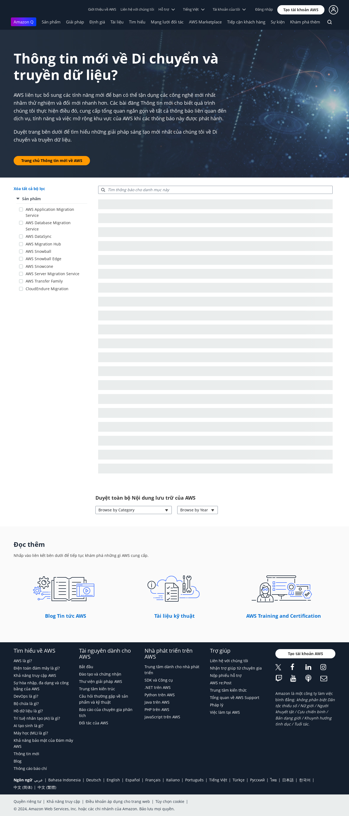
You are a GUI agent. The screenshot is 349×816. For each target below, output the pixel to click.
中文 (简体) (23, 787)
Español (132, 779)
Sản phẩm (51, 22)
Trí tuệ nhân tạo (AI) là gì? (37, 718)
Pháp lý (216, 704)
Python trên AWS (160, 694)
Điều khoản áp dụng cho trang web (118, 801)
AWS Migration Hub (43, 244)
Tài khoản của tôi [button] (229, 9)
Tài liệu (117, 22)
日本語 (288, 779)
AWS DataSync (39, 236)
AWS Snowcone (39, 266)
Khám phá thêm (305, 22)
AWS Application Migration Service (50, 212)
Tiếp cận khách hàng (246, 22)
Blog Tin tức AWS (65, 616)
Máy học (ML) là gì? (31, 733)
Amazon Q (24, 22)
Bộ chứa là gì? (26, 703)
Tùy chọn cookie (169, 801)
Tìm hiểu (137, 22)
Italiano (173, 779)
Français (153, 779)
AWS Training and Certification (283, 616)
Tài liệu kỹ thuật (174, 616)
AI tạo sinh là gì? (28, 725)
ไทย (273, 779)
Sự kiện (278, 22)
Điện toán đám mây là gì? (37, 668)
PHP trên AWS (157, 709)
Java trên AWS (157, 702)
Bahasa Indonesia (64, 779)
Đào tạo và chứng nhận (100, 674)
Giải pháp (75, 22)
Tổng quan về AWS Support (234, 697)
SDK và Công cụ (159, 680)
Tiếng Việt (218, 779)
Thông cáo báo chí (30, 768)
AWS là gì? (23, 660)
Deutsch (93, 779)
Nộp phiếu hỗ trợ (226, 675)
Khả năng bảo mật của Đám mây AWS (43, 743)
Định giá (97, 22)
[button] (300, 9)
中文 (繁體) (47, 787)
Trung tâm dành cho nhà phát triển (172, 669)
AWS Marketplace (205, 22)
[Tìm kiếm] (330, 23)
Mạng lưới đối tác (167, 22)
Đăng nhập (264, 9)
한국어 (305, 779)
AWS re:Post (220, 682)
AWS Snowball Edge (43, 258)
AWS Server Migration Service (52, 273)
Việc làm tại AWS (225, 712)
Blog (18, 761)
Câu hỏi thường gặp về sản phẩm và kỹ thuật (103, 699)
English (113, 779)
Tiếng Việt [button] (193, 9)
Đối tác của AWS (93, 722)
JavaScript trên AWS (162, 716)
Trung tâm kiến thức (228, 690)
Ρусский (257, 779)
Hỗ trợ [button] (166, 9)
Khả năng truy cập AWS (35, 675)
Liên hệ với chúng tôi (137, 9)
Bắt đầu (86, 666)
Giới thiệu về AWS (102, 9)
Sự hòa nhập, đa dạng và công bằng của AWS (41, 685)
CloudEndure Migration (47, 288)
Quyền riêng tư (27, 801)
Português (194, 779)
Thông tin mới (26, 753)
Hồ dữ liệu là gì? (28, 710)
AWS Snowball (38, 251)
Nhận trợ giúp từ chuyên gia (236, 668)
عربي (38, 779)
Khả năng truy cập (63, 801)
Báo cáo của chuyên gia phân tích (106, 712)
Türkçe (239, 779)
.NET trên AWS (158, 687)
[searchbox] (215, 190)
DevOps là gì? (26, 696)
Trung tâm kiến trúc (97, 688)
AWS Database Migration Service (48, 225)
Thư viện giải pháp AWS (100, 681)
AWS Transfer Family (44, 281)
